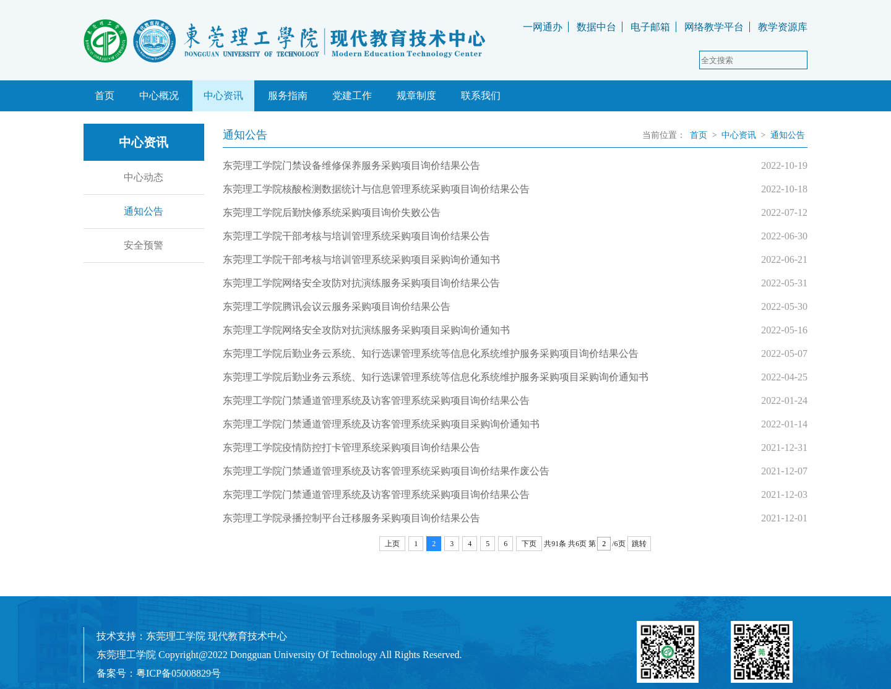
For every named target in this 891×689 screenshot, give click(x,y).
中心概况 (159, 95)
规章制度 (416, 95)
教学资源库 (782, 27)
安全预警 (143, 245)
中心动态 (143, 177)
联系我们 (481, 95)
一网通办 (542, 27)
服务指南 (288, 95)
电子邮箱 (650, 27)
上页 (392, 543)
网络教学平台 (714, 27)
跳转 (639, 543)
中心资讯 (223, 95)
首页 (104, 95)
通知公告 (143, 211)
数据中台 (596, 27)
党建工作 (352, 95)
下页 (529, 543)
